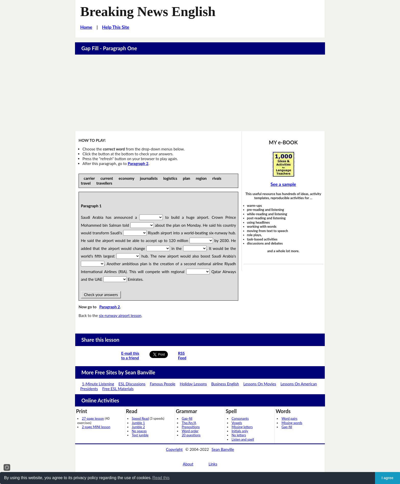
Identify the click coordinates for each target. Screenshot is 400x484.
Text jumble (140, 435)
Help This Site (115, 27)
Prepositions (191, 427)
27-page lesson (93, 418)
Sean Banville (222, 449)
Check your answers (101, 294)
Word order (190, 431)
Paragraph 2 (138, 163)
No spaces (139, 431)
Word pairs (289, 418)
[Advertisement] (200, 93)
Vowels (237, 423)
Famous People (162, 383)
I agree (387, 478)
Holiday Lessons (193, 383)
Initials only (240, 431)
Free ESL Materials (118, 388)
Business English (225, 383)
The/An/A (189, 423)
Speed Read (140, 418)
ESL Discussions (131, 383)
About (188, 464)
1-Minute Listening (98, 383)
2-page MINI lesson (96, 427)
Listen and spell (243, 439)
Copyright (174, 449)
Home (86, 27)
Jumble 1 (138, 423)
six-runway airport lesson (120, 315)
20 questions (191, 435)
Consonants (240, 418)
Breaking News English (148, 11)
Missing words (291, 423)
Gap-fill (187, 418)
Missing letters (242, 427)
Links (212, 464)
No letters (239, 435)
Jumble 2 (138, 427)
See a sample (283, 184)
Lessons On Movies (259, 383)
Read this (161, 478)
